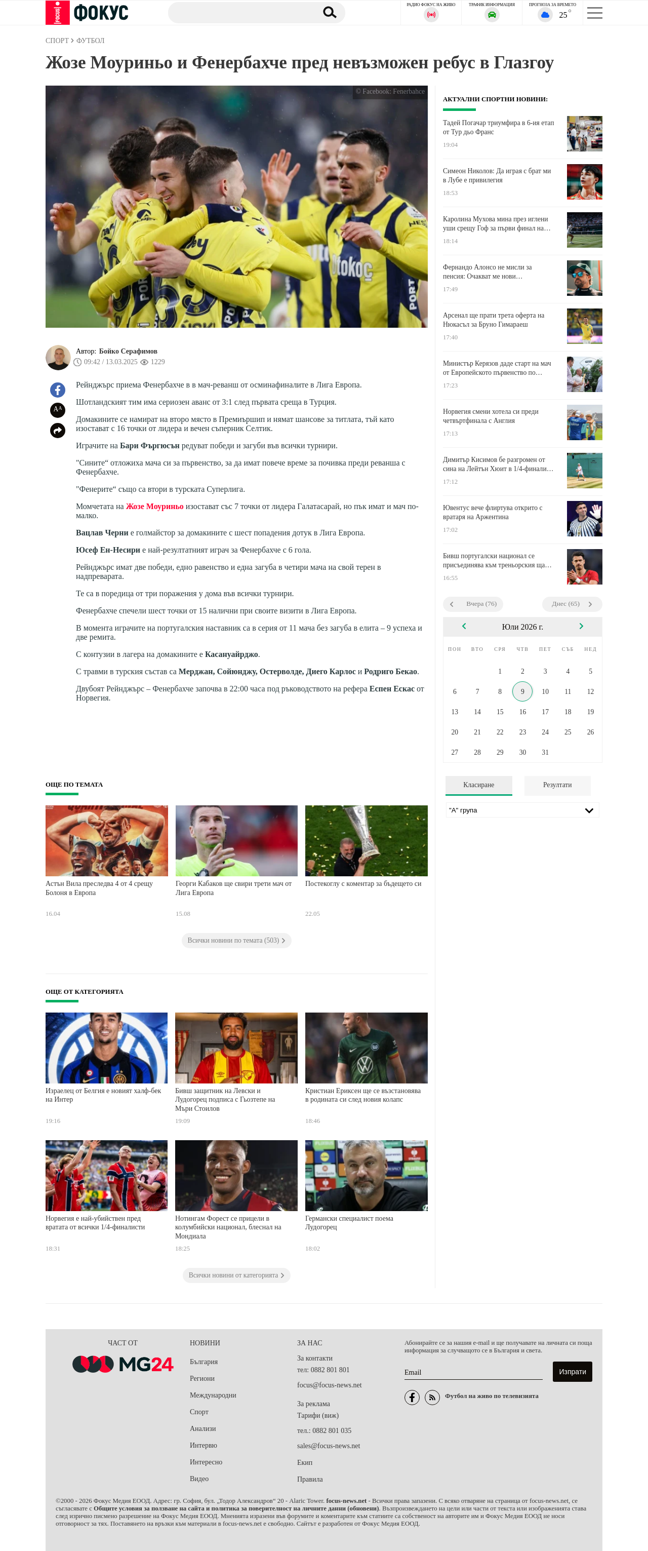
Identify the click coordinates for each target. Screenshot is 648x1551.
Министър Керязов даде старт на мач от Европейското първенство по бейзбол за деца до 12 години (497, 368)
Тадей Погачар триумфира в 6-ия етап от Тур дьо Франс (498, 127)
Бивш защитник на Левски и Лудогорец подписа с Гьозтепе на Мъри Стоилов (225, 1099)
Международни (213, 1395)
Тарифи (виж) (318, 1415)
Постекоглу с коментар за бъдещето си (363, 883)
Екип (304, 1462)
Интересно (206, 1462)
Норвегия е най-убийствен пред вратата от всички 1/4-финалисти (95, 1223)
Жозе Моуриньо (155, 506)
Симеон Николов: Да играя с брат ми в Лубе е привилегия (497, 175)
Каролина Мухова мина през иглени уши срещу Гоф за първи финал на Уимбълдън (495, 223)
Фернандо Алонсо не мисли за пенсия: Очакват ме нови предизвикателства (487, 272)
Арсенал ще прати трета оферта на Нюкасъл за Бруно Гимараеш (493, 320)
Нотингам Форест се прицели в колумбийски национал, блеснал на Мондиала (228, 1227)
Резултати (557, 785)
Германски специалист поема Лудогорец (349, 1223)
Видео (199, 1479)
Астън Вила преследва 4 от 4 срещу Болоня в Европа (99, 888)
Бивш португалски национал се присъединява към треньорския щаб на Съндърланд (495, 560)
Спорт (199, 1412)
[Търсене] (237, 12)
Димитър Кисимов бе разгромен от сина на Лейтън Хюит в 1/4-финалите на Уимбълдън (498, 464)
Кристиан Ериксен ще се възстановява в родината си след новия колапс (363, 1095)
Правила (310, 1479)
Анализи (203, 1428)
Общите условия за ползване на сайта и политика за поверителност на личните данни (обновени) (236, 1508)
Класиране (478, 785)
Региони (202, 1378)
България (204, 1362)
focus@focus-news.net (329, 1385)
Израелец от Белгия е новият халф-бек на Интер (103, 1095)
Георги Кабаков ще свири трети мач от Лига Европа (234, 888)
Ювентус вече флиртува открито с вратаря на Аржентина (493, 512)
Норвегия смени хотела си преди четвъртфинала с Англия (491, 416)
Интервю (203, 1445)
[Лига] (522, 810)
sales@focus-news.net (328, 1446)
